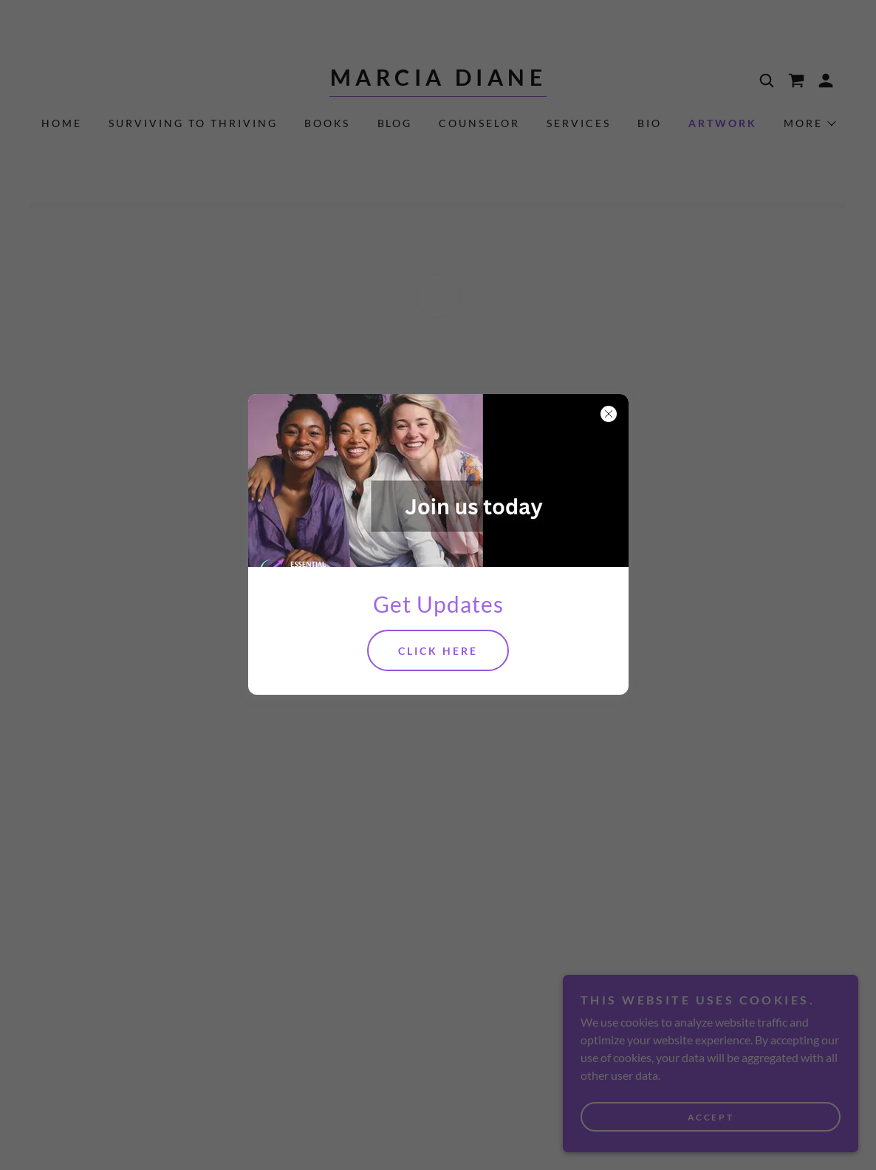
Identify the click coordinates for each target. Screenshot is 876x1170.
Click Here (438, 650)
